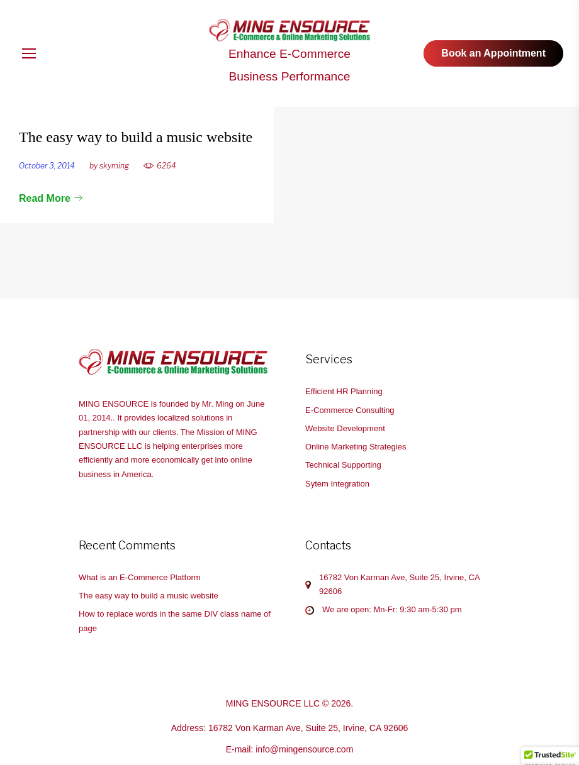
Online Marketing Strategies (355, 446)
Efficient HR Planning (344, 391)
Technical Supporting (343, 465)
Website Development (345, 428)
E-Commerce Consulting (350, 410)
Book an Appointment (493, 53)
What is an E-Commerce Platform (140, 577)
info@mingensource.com (304, 749)
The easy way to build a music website (135, 137)
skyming (114, 165)
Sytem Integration (337, 483)
